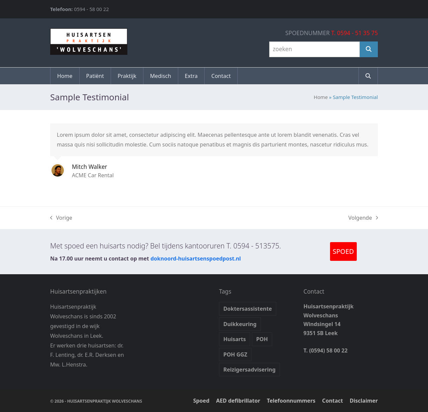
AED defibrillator (238, 400)
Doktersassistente (247, 308)
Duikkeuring (239, 324)
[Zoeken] (369, 49)
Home (321, 97)
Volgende (363, 218)
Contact (332, 400)
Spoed (201, 400)
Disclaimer (364, 400)
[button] (368, 76)
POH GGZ (235, 354)
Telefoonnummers (291, 400)
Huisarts (234, 339)
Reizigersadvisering (249, 369)
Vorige (61, 218)
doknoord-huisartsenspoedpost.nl (195, 258)
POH (262, 339)
